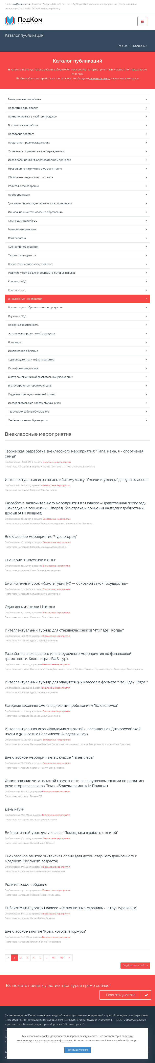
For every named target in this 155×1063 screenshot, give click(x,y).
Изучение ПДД (17, 316)
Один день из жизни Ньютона (30, 607)
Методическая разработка (24, 99)
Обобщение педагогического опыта (30, 177)
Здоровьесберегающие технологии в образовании (40, 203)
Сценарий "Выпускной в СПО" (30, 560)
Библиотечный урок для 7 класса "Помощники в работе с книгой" (61, 833)
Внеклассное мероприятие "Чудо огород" (41, 536)
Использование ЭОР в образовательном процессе (39, 159)
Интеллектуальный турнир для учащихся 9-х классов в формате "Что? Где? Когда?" (76, 682)
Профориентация (19, 194)
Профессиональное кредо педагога (30, 264)
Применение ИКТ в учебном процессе (32, 116)
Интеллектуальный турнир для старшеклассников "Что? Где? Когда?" (64, 630)
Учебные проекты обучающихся (27, 420)
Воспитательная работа (23, 125)
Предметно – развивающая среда (29, 142)
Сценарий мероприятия (23, 246)
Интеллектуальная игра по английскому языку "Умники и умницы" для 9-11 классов (76, 480)
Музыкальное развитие (22, 229)
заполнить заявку (99, 78)
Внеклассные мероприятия (25, 298)
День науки (14, 809)
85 (53, 957)
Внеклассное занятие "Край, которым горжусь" (45, 931)
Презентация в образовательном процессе (35, 307)
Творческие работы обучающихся (29, 411)
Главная (122, 45)
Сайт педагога (17, 238)
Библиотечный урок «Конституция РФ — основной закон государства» (66, 583)
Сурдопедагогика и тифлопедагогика (31, 359)
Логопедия (14, 342)
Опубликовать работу (135, 965)
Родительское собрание (23, 185)
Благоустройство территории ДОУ (30, 385)
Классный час (16, 290)
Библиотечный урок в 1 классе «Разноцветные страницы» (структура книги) (71, 908)
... (46, 957)
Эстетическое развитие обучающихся (31, 333)
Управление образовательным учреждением (36, 151)
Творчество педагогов (22, 255)
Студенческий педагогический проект (32, 394)
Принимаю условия (77, 1049)
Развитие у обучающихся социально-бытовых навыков (41, 272)
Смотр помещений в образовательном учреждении (40, 376)
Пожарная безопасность (23, 324)
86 (62, 957)
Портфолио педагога (21, 133)
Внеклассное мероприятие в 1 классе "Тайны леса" (49, 757)
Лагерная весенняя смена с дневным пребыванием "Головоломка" (61, 705)
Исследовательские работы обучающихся (34, 402)
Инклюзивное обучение (23, 350)
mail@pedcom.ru (21, 4)
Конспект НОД (17, 281)
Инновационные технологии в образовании (35, 212)
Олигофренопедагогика (23, 368)
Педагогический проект (23, 107)
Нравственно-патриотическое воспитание (35, 168)
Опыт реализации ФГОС (22, 220)
